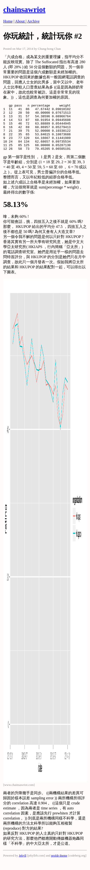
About (20, 21)
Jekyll (22, 865)
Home (7, 21)
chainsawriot (24, 9)
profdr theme (59, 865)
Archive (33, 21)
